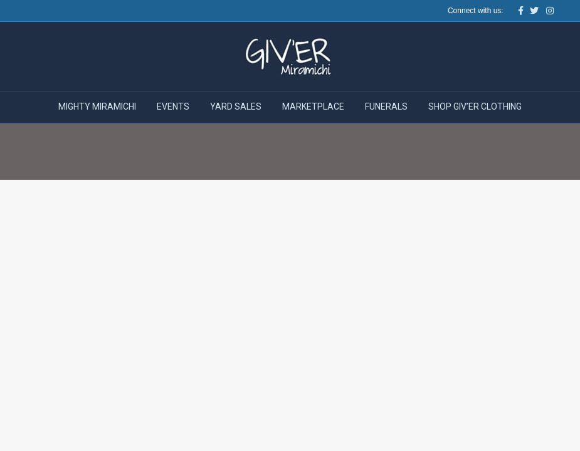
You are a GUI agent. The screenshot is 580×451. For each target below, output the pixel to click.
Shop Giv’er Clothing (475, 106)
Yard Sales (235, 106)
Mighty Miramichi (97, 106)
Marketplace (313, 106)
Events (173, 106)
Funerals (386, 106)
